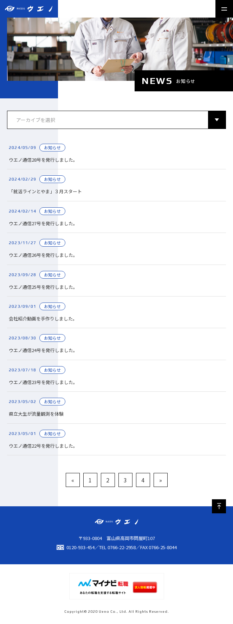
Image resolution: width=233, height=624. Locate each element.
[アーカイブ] (116, 120)
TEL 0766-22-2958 (117, 547)
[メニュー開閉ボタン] (224, 9)
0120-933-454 (76, 547)
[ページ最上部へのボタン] (219, 506)
